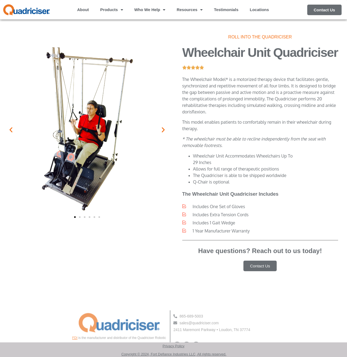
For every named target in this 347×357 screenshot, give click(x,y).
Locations (259, 9)
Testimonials (226, 9)
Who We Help (150, 10)
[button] (11, 129)
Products (111, 10)
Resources (190, 10)
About (83, 9)
